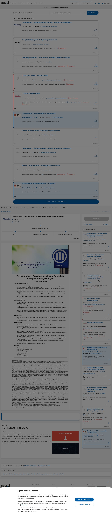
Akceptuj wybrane (84, 504)
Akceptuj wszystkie (84, 499)
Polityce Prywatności (26, 505)
